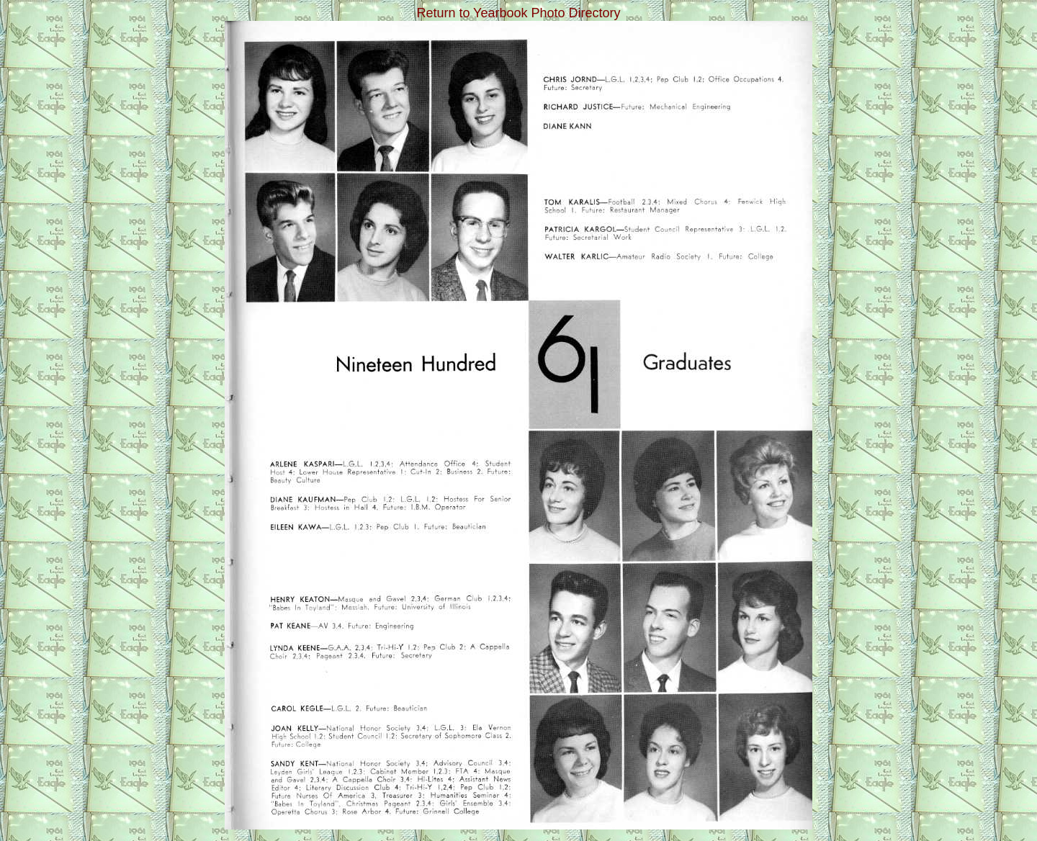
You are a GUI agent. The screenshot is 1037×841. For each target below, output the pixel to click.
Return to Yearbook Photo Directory (518, 13)
